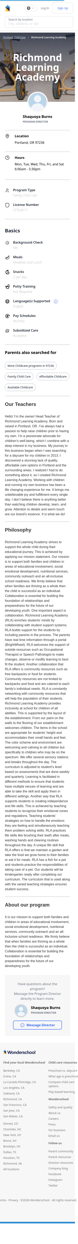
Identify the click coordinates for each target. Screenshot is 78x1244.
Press (52, 1124)
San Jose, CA (11, 1110)
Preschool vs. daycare (62, 1071)
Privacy (13, 1200)
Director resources (60, 1163)
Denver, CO (10, 1123)
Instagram (55, 1180)
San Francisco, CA (15, 1105)
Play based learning (61, 1092)
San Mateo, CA (13, 1116)
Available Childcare (20, 387)
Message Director (37, 1025)
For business (56, 1130)
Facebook (54, 1174)
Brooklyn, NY (11, 1146)
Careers (53, 1119)
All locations (11, 1169)
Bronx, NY (10, 1141)
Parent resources (59, 1157)
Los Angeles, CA (14, 1088)
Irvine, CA (9, 1076)
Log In (45, 8)
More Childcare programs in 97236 (31, 366)
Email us (54, 1136)
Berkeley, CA (11, 1071)
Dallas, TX (9, 1152)
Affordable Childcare (53, 376)
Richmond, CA (12, 1099)
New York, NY (12, 1135)
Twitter (53, 1185)
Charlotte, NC (12, 1129)
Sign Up (63, 8)
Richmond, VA (12, 1163)
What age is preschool (63, 1076)
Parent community (60, 1151)
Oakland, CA (11, 1093)
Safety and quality (60, 1107)
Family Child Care (19, 376)
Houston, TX (11, 1158)
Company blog (58, 1168)
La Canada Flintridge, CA (19, 1082)
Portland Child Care (14, 37)
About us (54, 1113)
